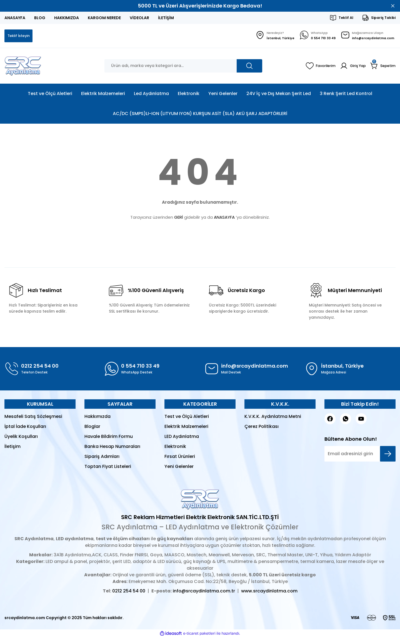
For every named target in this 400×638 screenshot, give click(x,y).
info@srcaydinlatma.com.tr (204, 591)
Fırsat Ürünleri (179, 457)
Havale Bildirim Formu (108, 437)
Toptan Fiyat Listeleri (107, 467)
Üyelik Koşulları (21, 437)
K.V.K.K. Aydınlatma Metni (272, 417)
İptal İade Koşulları (25, 427)
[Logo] (22, 66)
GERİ (178, 218)
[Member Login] (351, 66)
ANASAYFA (224, 218)
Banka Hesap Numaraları (112, 447)
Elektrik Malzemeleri (186, 427)
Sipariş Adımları (101, 457)
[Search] (183, 66)
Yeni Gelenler (179, 467)
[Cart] (382, 66)
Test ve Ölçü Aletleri (186, 417)
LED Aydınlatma (181, 437)
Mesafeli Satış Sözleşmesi (33, 417)
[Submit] (388, 454)
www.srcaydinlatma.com (269, 591)
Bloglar (92, 427)
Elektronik (175, 447)
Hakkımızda (97, 417)
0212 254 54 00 (128, 591)
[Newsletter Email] (360, 454)
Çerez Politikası (261, 427)
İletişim (12, 447)
